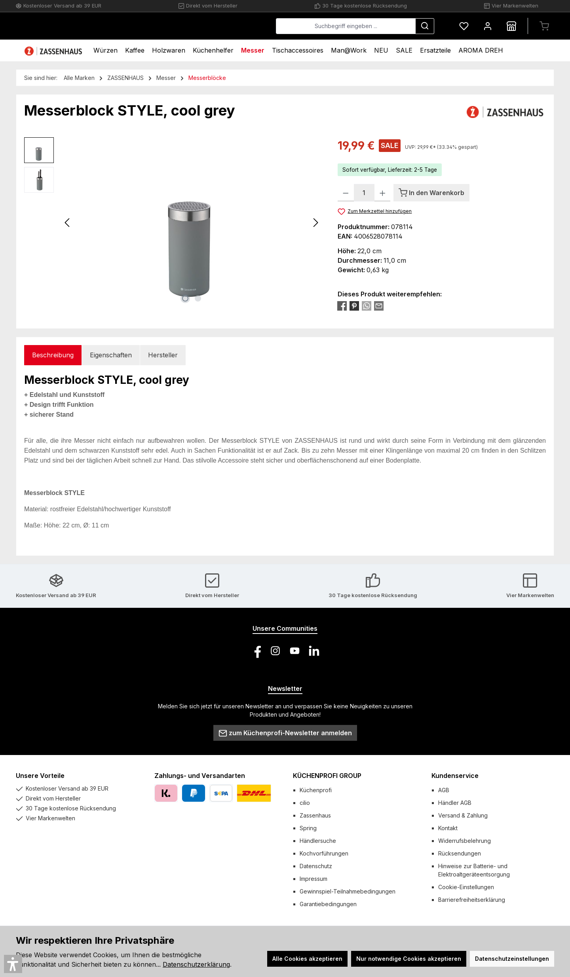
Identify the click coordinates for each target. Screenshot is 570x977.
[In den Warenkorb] (431, 192)
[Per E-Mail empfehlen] (379, 305)
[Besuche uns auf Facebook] (256, 651)
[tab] (53, 355)
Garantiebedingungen (328, 904)
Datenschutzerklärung (196, 964)
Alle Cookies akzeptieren (307, 958)
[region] (173, 222)
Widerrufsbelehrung (464, 840)
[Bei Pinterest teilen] (354, 305)
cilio (305, 802)
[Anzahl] (364, 192)
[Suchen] (424, 26)
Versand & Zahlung (463, 815)
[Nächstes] (315, 222)
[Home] (54, 50)
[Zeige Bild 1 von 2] (185, 298)
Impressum (313, 878)
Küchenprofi (316, 790)
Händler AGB (454, 802)
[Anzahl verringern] (346, 192)
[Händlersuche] (511, 26)
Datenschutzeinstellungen (512, 958)
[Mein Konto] (488, 26)
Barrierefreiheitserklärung (471, 899)
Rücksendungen (459, 853)
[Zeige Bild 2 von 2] (198, 298)
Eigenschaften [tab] (111, 355)
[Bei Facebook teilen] (342, 305)
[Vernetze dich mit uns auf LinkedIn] (314, 651)
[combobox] (346, 26)
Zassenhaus (315, 815)
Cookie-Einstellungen (466, 887)
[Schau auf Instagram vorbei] (275, 651)
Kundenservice (455, 776)
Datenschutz (316, 866)
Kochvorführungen (324, 853)
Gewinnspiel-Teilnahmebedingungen (347, 891)
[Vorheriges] (68, 222)
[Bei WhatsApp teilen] (366, 305)
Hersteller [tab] (163, 355)
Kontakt (448, 828)
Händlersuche (318, 840)
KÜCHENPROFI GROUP (327, 776)
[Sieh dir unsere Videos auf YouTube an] (295, 651)
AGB (443, 790)
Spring (308, 828)
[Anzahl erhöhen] (382, 192)
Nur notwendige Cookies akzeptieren (408, 958)
